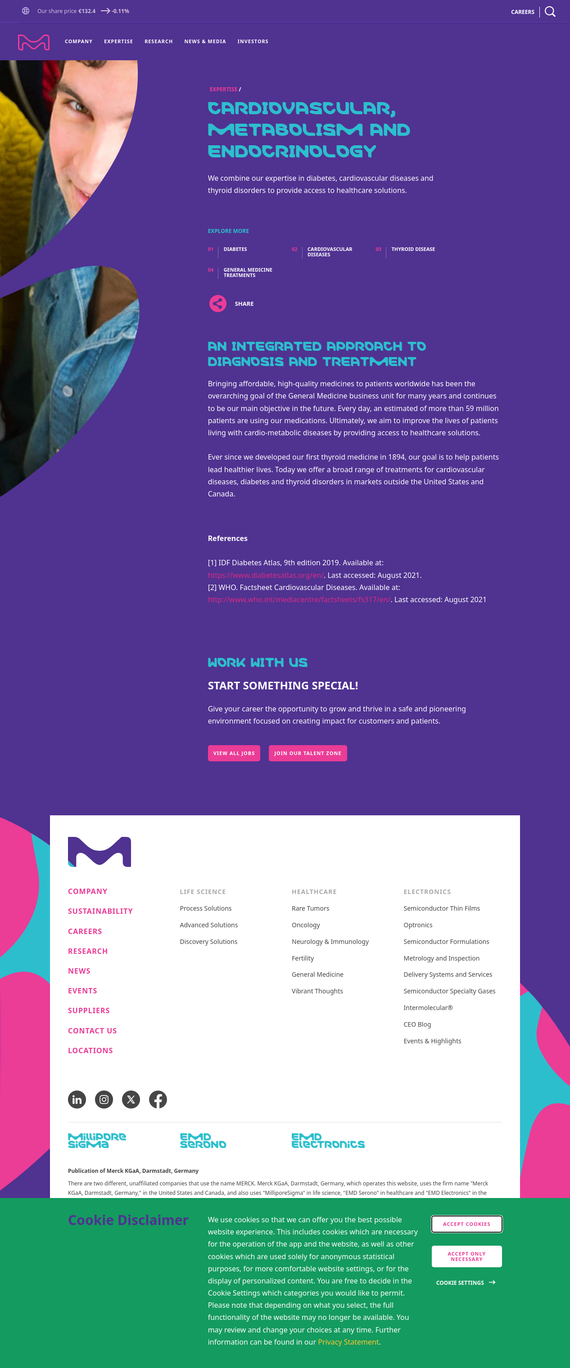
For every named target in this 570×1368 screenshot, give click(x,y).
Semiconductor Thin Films (442, 908)
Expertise (118, 41)
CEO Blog (417, 1024)
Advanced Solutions (209, 925)
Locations (90, 1050)
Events (82, 991)
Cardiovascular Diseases (330, 251)
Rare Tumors (310, 908)
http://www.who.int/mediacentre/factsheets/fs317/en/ (299, 599)
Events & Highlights (432, 1041)
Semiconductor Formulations (446, 942)
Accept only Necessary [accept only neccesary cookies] (467, 1256)
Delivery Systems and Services (448, 975)
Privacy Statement (348, 1342)
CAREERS (522, 12)
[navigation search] (550, 11)
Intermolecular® (428, 1008)
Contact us (92, 1031)
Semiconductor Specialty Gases (450, 991)
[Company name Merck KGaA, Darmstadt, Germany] (34, 42)
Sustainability (100, 911)
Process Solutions (206, 908)
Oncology (306, 925)
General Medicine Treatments (248, 272)
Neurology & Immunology (330, 942)
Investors (253, 41)
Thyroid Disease (413, 249)
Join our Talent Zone (307, 753)
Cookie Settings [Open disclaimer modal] (460, 1283)
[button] (27, 12)
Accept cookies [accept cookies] (467, 1223)
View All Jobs (234, 753)
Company (79, 41)
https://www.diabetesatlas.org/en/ (266, 575)
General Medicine (318, 975)
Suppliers (89, 1010)
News (79, 971)
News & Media (205, 41)
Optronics (418, 925)
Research (159, 41)
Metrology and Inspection (442, 958)
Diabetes (235, 249)
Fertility (303, 958)
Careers (85, 931)
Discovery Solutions (209, 942)
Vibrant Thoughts (317, 991)
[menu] (166, 41)
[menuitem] (81, 41)
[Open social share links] (218, 304)
